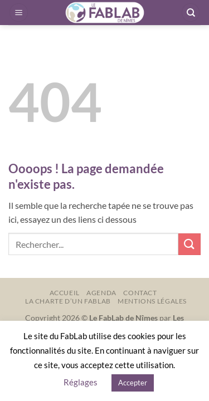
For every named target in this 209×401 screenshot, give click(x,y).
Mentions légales (152, 301)
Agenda (101, 292)
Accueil (65, 292)
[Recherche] (191, 12)
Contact (140, 292)
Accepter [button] (132, 382)
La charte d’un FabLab (68, 301)
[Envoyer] (189, 244)
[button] (18, 12)
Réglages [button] (81, 382)
